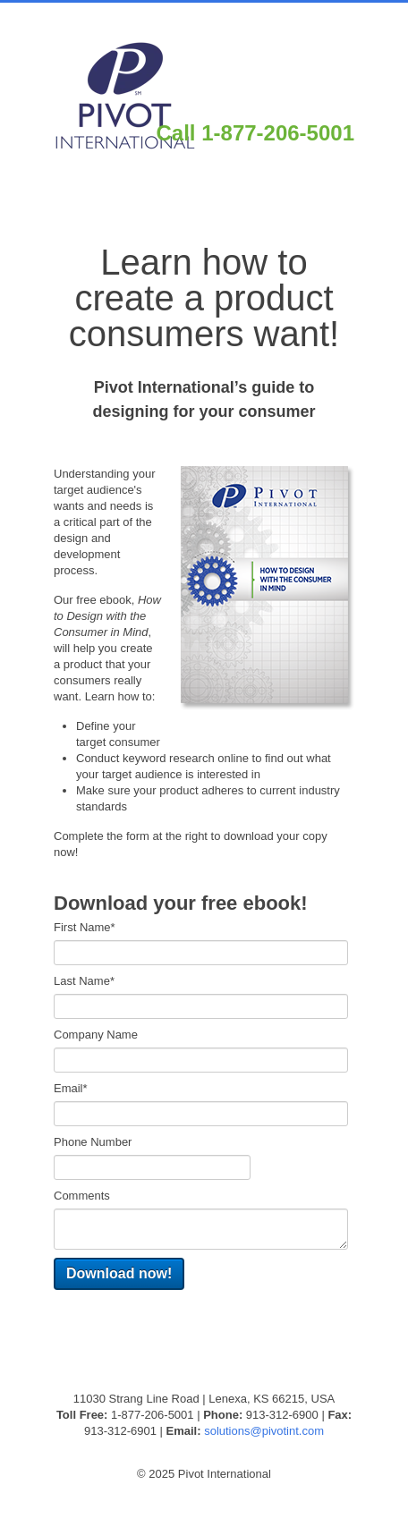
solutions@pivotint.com (264, 1431)
